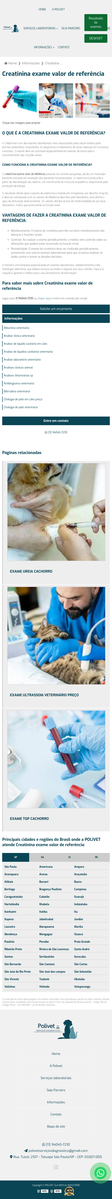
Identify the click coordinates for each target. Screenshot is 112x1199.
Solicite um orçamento (56, 309)
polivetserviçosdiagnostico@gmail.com (56, 1151)
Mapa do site (56, 1127)
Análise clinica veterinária (19, 336)
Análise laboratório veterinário (22, 359)
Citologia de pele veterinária (21, 407)
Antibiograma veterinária (19, 383)
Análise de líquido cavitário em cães (25, 344)
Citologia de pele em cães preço (23, 399)
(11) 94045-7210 (56, 432)
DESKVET (95, 38)
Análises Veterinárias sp (18, 375)
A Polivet (58, 9)
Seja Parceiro (71, 28)
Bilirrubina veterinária (17, 391)
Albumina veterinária (16, 328)
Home (42, 9)
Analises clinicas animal (18, 367)
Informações (43, 47)
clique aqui (44, 298)
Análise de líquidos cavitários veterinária (28, 352)
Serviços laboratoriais (39, 28)
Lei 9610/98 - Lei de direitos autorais (36, 1005)
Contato (63, 47)
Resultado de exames (96, 22)
